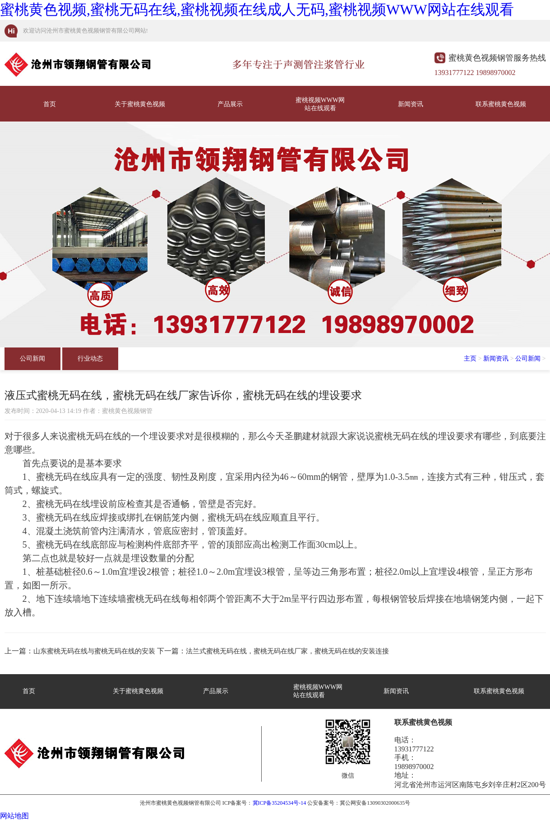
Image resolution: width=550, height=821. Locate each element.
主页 (470, 358)
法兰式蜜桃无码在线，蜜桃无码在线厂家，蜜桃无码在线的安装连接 (287, 651)
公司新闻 (32, 358)
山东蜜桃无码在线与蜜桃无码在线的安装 (94, 651)
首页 (49, 104)
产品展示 (230, 104)
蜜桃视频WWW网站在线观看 (320, 104)
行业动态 (90, 358)
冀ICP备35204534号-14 (279, 803)
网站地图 (14, 816)
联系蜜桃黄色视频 (501, 104)
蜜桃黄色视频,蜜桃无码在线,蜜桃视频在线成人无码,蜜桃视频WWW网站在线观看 (257, 9)
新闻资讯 (410, 104)
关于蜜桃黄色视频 (140, 104)
